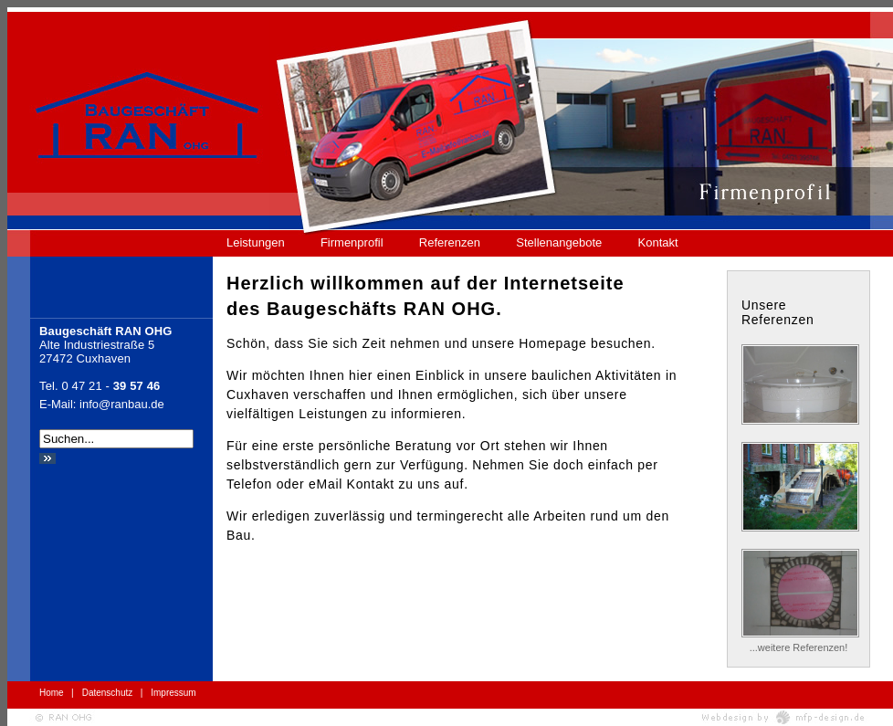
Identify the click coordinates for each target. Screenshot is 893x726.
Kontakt (658, 242)
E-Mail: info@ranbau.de (101, 404)
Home (51, 693)
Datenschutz (107, 693)
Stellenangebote (559, 242)
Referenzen (449, 242)
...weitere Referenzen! (799, 647)
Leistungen (255, 242)
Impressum (173, 693)
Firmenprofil (351, 242)
